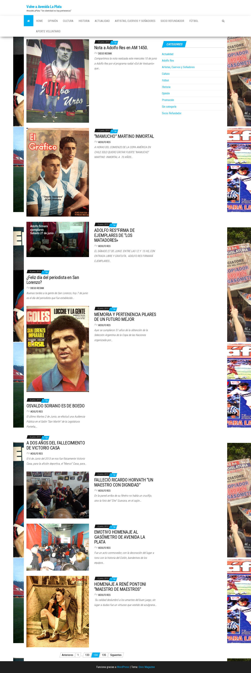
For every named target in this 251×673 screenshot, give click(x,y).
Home (39, 21)
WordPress (123, 667)
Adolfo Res (104, 142)
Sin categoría (169, 106)
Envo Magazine (147, 667)
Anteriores (67, 655)
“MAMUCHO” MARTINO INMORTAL (124, 136)
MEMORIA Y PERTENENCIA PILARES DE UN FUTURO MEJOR (125, 317)
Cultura (68, 21)
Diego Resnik (105, 53)
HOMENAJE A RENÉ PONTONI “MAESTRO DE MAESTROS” (120, 587)
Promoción (168, 100)
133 (87, 655)
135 (104, 655)
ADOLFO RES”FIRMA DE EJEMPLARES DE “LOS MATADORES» (114, 235)
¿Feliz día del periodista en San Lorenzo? (52, 280)
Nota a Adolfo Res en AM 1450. (121, 47)
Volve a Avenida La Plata (43, 7)
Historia (84, 21)
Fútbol (193, 21)
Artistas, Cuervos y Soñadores (135, 21)
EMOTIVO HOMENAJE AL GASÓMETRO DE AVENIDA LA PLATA (119, 537)
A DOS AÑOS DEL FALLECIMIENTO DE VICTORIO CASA (55, 445)
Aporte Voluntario (48, 31)
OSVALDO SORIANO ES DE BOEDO (55, 405)
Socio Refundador (172, 21)
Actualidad (102, 21)
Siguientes (116, 655)
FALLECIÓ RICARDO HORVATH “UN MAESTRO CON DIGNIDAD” (123, 482)
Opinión (53, 21)
